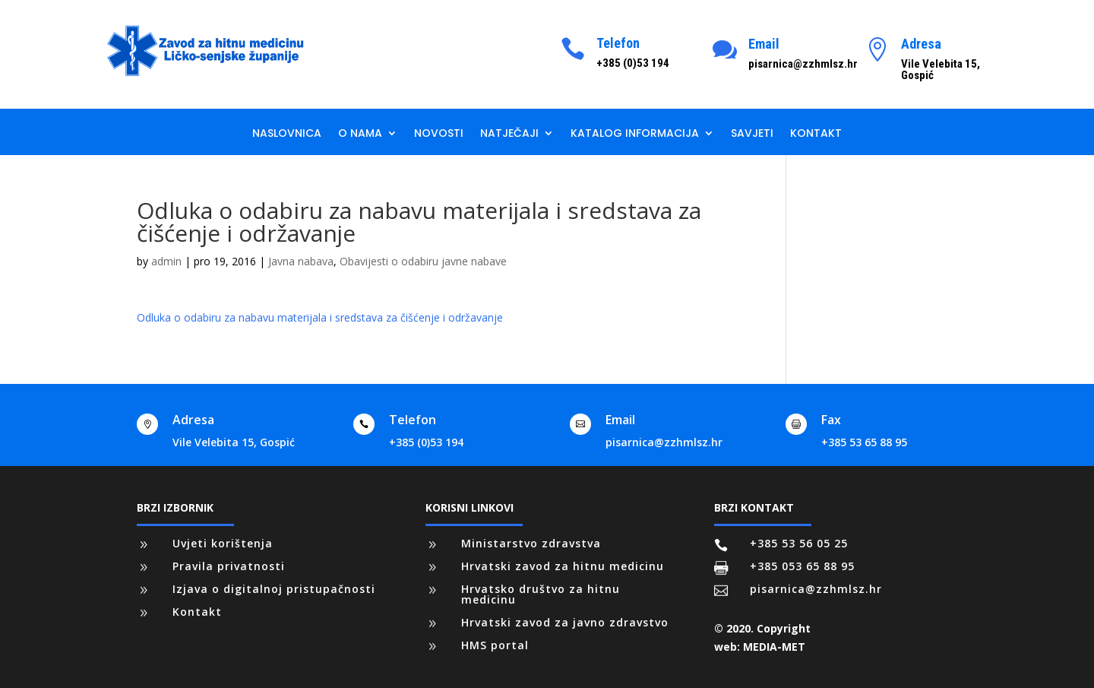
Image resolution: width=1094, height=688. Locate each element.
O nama (360, 134)
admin (166, 261)
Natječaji (509, 134)
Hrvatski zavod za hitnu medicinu (562, 566)
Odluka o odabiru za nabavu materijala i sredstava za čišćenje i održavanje (320, 317)
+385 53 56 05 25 (799, 543)
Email (763, 44)
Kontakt (816, 134)
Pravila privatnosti (228, 566)
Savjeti (752, 134)
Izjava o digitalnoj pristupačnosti (273, 589)
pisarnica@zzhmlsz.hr (663, 442)
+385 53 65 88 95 (864, 442)
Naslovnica (286, 134)
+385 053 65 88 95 (802, 566)
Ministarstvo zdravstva (531, 543)
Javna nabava (301, 261)
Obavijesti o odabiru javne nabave (423, 261)
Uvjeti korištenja (222, 543)
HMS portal (495, 645)
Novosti (438, 134)
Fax (831, 419)
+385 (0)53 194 (426, 442)
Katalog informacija (635, 134)
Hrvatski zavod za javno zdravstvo (565, 622)
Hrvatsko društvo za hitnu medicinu (540, 594)
